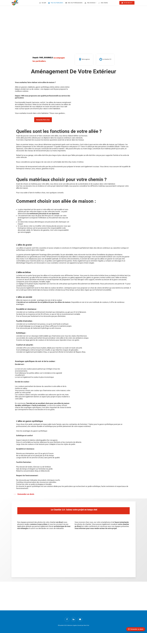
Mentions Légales (72, 625)
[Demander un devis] (135, 629)
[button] (43, 119)
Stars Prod (86, 625)
